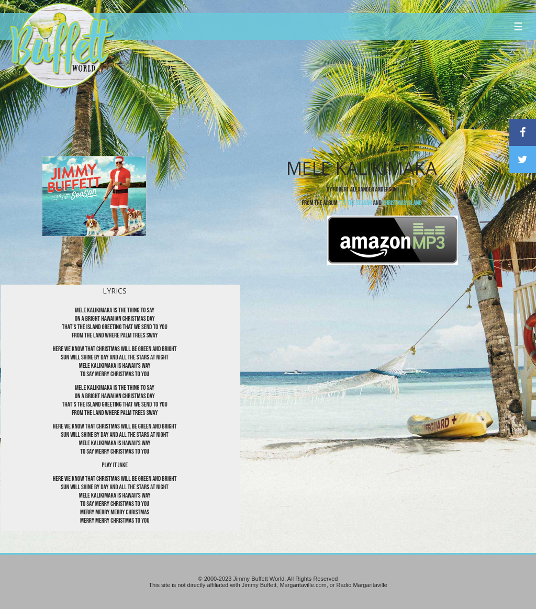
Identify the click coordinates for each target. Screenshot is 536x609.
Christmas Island (402, 203)
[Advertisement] (322, 97)
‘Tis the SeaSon (355, 203)
